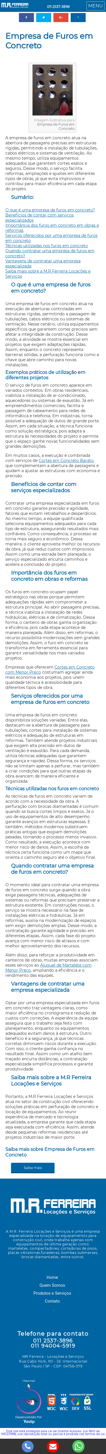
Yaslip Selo (29, 1402)
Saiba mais (33, 1168)
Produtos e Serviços (52, 1293)
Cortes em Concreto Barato (66, 460)
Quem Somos (52, 1285)
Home (52, 1277)
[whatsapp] (78, 1446)
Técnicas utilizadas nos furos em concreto (46, 245)
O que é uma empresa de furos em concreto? (50, 210)
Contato (52, 1301)
